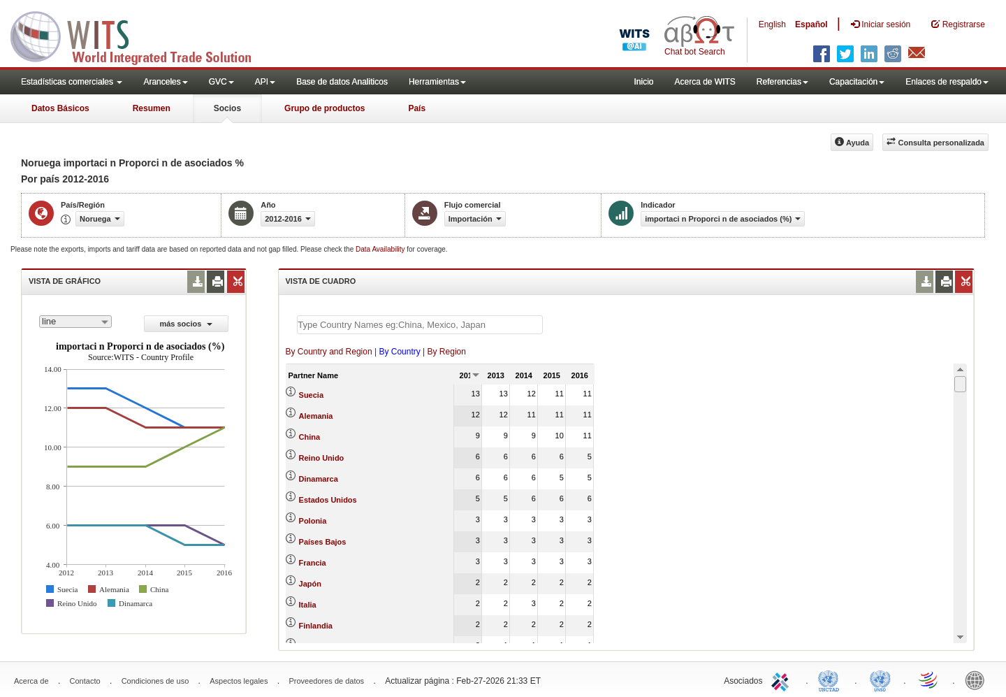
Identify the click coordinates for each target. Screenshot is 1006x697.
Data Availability (381, 249)
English (772, 24)
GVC (221, 82)
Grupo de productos (324, 108)
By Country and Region (329, 352)
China (310, 437)
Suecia (311, 395)
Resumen (151, 108)
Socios (227, 108)
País (416, 108)
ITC (782, 680)
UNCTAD (831, 680)
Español (811, 24)
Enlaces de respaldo (947, 82)
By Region (447, 352)
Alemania (316, 416)
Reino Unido (321, 458)
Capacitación (856, 82)
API (265, 82)
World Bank (978, 680)
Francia (312, 563)
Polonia (313, 521)
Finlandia (316, 625)
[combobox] (75, 321)
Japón (310, 584)
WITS (139, 35)
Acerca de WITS (704, 82)
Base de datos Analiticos (342, 82)
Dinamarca (318, 479)
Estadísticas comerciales (71, 82)
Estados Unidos (328, 500)
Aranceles (165, 82)
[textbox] (420, 324)
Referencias (782, 82)
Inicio (643, 82)
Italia (307, 605)
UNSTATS (880, 680)
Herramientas (437, 82)
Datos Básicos (60, 108)
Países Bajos (323, 542)
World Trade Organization (929, 680)
